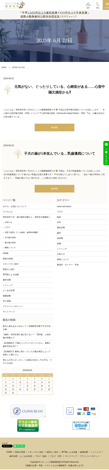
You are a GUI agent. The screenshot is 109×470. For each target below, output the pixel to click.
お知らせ (8, 223)
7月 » (49, 371)
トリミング (8, 286)
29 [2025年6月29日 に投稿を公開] (6, 393)
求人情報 (7, 301)
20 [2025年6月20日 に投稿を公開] (42, 386)
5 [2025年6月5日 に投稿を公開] (34, 379)
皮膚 (59, 244)
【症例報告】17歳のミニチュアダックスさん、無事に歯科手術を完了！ (27, 345)
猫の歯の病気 (10, 243)
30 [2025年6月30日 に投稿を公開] (13, 393)
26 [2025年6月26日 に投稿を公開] (34, 390)
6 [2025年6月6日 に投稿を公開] (41, 379)
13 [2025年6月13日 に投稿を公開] (42, 383)
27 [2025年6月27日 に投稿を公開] (42, 390)
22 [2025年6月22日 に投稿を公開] (6, 390)
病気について (63, 260)
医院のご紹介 (9, 270)
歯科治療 (7, 280)
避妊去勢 (61, 228)
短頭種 (60, 239)
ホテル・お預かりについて (15, 207)
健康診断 (7, 296)
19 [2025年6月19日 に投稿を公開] (34, 386)
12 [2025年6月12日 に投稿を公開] (34, 383)
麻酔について (10, 248)
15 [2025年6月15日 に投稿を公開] (6, 386)
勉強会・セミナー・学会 (68, 265)
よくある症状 (9, 291)
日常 (59, 223)
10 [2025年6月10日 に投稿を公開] (20, 383)
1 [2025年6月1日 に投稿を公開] (5, 379)
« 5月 (5, 371)
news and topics (64, 207)
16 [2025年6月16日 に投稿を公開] (13, 386)
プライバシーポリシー (13, 307)
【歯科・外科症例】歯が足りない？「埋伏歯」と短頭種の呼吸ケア (27, 336)
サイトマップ (9, 312)
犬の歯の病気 (10, 238)
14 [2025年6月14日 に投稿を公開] (49, 383)
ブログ (7, 228)
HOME (3, 67)
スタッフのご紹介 (11, 264)
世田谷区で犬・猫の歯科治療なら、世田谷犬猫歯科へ (27, 217)
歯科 (59, 233)
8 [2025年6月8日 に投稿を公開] (5, 383)
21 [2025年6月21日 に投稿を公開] (49, 386)
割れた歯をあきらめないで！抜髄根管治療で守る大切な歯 (27, 328)
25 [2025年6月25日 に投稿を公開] (27, 390)
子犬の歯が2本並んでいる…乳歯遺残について (59, 154)
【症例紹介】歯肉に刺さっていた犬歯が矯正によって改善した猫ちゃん (27, 353)
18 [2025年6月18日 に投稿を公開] (27, 386)
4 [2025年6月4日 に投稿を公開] (27, 379)
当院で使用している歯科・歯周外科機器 (21, 233)
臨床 (59, 217)
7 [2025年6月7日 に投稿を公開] (49, 379)
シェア (5, 444)
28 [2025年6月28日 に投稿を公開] (49, 390)
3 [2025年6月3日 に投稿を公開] (20, 379)
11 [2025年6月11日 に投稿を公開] (27, 383)
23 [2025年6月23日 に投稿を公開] (13, 390)
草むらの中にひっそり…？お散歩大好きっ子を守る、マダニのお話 (27, 362)
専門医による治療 (11, 275)
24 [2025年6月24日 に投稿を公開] (20, 390)
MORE (54, 127)
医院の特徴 (8, 259)
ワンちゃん (8, 212)
